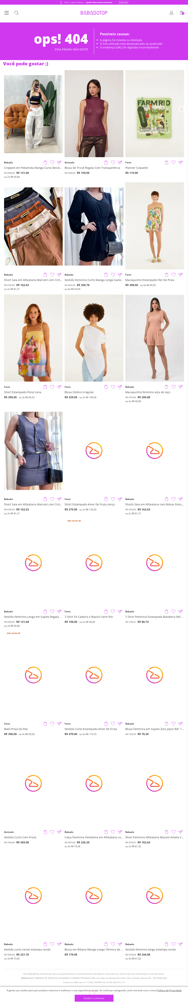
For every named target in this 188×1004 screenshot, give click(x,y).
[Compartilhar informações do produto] (59, 162)
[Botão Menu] (6, 13)
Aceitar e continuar (94, 998)
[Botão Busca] (16, 13)
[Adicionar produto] (45, 162)
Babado (8, 162)
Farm (128, 162)
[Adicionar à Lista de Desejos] (52, 162)
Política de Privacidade (169, 990)
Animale (69, 162)
